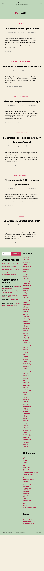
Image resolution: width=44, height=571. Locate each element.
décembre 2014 (27, 447)
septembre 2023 (27, 341)
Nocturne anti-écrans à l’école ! (10, 299)
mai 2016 (25, 436)
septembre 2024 (27, 320)
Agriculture (26, 492)
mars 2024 (26, 331)
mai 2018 (25, 424)
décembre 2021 (27, 376)
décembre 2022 (27, 355)
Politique (25, 534)
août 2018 (25, 423)
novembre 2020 (27, 397)
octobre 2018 (26, 421)
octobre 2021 (26, 379)
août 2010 (25, 476)
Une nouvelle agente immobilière (10, 304)
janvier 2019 (26, 417)
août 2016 (25, 433)
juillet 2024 (26, 324)
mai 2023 (25, 348)
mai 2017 (25, 430)
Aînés (24, 494)
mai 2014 (25, 457)
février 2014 (26, 462)
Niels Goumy (13, 37)
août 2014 (25, 452)
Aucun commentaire (32, 37)
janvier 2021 (26, 393)
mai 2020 (25, 404)
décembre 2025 (27, 298)
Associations (14, 66)
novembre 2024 (27, 317)
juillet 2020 (26, 402)
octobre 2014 (26, 449)
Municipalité (26, 527)
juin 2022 (25, 365)
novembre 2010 (27, 471)
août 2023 (25, 343)
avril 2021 (25, 390)
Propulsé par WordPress (20, 567)
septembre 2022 (27, 360)
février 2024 (26, 333)
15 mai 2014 (21, 123)
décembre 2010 (27, 469)
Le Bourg (9, 56)
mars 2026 (26, 293)
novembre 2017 (27, 426)
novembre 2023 (27, 338)
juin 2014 (25, 455)
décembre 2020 (27, 395)
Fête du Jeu (14, 99)
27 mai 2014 (22, 37)
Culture (25, 511)
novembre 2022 (27, 357)
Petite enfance (30, 66)
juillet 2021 (26, 384)
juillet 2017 (26, 428)
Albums (25, 496)
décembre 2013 (27, 466)
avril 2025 (25, 310)
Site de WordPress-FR (28, 558)
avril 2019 (25, 416)
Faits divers (26, 522)
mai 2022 (25, 367)
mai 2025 (25, 308)
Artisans (18, 151)
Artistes (25, 501)
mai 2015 (25, 445)
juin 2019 (25, 412)
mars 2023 (26, 352)
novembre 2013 (27, 468)
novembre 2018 (27, 419)
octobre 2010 (26, 473)
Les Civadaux (20, 99)
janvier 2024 (26, 334)
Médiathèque (26, 525)
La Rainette (9, 187)
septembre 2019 (27, 407)
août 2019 (25, 409)
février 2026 (26, 294)
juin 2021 (25, 386)
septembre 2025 (27, 301)
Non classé (26, 529)
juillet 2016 (26, 435)
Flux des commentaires (29, 557)
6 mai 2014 (22, 260)
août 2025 (25, 303)
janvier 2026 (26, 296)
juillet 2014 (26, 454)
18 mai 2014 (21, 84)
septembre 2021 (27, 381)
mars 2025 (26, 312)
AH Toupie (9, 99)
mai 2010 (25, 481)
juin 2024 (25, 326)
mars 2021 (25, 391)
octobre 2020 (26, 398)
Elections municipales (28, 515)
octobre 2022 (26, 359)
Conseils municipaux (28, 510)
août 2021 (25, 383)
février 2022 (26, 372)
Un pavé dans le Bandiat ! (29, 542)
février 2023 (26, 353)
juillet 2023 (26, 345)
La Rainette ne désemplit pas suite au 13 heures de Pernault (22, 159)
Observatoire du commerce (9, 302)
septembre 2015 (27, 442)
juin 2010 (25, 480)
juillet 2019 (26, 410)
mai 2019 (25, 414)
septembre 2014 (27, 450)
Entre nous (22, 66)
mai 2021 (25, 388)
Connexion (25, 553)
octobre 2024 (26, 319)
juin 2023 (25, 346)
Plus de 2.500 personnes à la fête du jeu (22, 75)
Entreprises (25, 151)
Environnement (27, 520)
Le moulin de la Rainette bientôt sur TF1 (22, 251)
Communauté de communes (30, 506)
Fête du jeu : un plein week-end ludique (22, 116)
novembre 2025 (27, 300)
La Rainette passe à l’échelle (9, 310)
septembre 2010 (27, 475)
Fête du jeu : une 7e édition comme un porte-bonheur (22, 206)
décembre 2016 (27, 431)
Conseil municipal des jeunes (30, 508)
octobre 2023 (26, 339)
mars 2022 (26, 371)
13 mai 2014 (21, 215)
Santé (24, 537)
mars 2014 (25, 461)
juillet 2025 (26, 305)
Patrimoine (26, 530)
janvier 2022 (26, 374)
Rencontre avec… (27, 536)
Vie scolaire (26, 544)
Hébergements (27, 523)
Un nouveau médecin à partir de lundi (22, 30)
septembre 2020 (27, 400)
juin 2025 (25, 307)
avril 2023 (25, 350)
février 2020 (26, 405)
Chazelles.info (22, 3)
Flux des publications (28, 555)
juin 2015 (25, 443)
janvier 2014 (26, 464)
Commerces (26, 504)
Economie (21, 24)
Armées (25, 497)
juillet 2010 (26, 478)
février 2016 (26, 440)
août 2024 (25, 322)
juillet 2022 (26, 364)
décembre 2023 (27, 336)
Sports (24, 541)
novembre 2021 (27, 378)
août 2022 (25, 362)
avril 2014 (25, 459)
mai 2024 (25, 327)
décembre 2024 (27, 315)
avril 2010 (25, 483)
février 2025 (26, 314)
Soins (24, 539)
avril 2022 (25, 369)
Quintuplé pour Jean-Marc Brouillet (11, 307)
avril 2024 (25, 329)
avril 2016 (25, 438)
